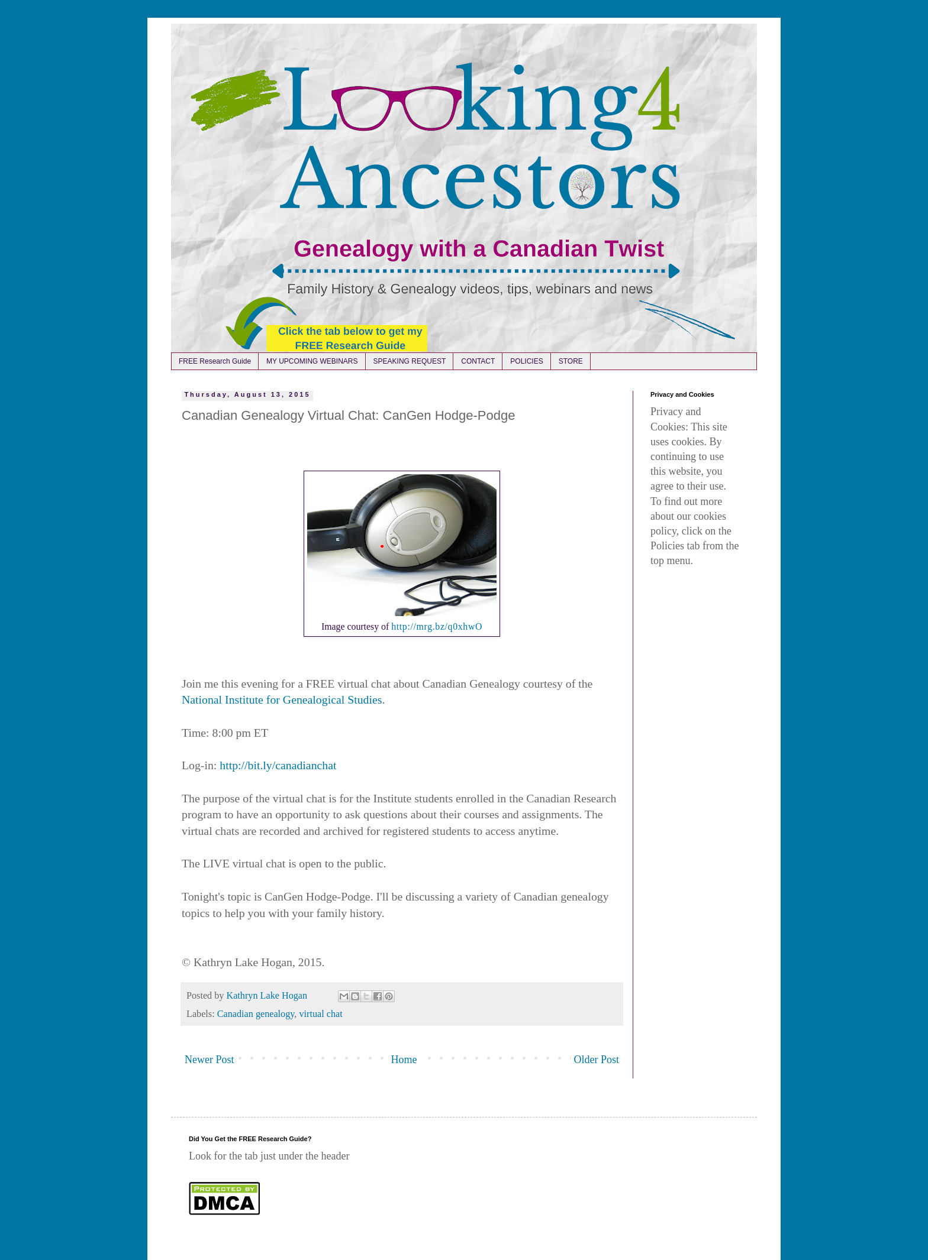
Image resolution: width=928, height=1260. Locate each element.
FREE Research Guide (215, 361)
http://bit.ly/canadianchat (278, 765)
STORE (571, 361)
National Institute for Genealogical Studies (282, 699)
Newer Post (209, 1059)
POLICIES (526, 361)
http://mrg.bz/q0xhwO (436, 626)
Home (404, 1059)
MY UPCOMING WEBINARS (311, 361)
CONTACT (478, 361)
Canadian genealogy (256, 1014)
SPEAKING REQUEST (409, 361)
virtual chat (320, 1014)
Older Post (597, 1059)
